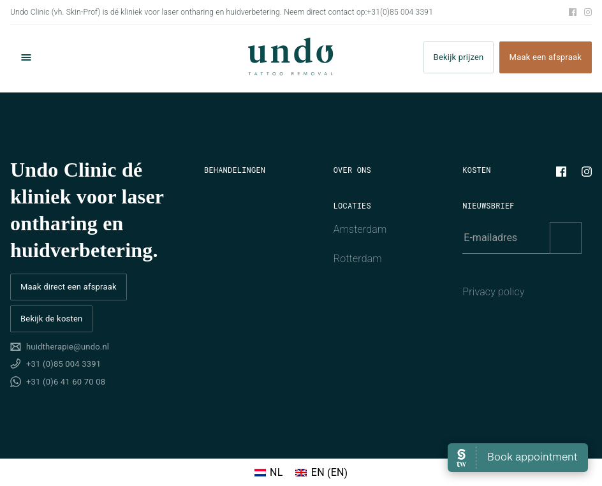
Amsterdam (360, 229)
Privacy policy (493, 292)
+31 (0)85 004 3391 (63, 364)
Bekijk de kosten (51, 318)
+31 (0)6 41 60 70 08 (65, 382)
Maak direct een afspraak (68, 286)
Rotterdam (358, 259)
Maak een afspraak (546, 58)
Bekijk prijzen (459, 58)
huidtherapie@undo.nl (67, 346)
